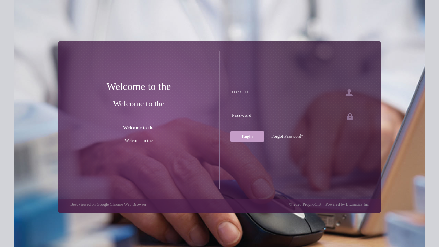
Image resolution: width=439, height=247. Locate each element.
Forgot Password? (287, 136)
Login (247, 136)
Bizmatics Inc (357, 204)
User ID (240, 91)
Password (242, 115)
